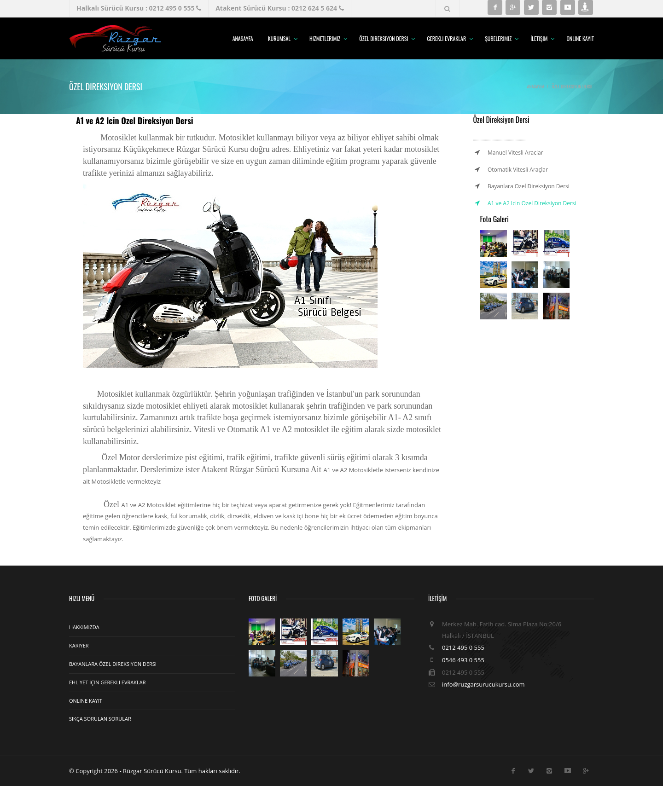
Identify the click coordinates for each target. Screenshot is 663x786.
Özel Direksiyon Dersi (383, 38)
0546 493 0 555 (463, 660)
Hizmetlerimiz (324, 38)
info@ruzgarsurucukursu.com (483, 684)
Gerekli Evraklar (446, 38)
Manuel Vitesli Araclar (515, 152)
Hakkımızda (84, 627)
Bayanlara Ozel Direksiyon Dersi (529, 186)
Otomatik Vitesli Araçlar (518, 169)
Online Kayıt (580, 38)
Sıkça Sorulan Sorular (100, 718)
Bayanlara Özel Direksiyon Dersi (113, 663)
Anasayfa (243, 38)
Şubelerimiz (498, 38)
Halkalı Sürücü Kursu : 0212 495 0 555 (138, 8)
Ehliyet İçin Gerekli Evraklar (107, 682)
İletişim (538, 38)
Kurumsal (279, 38)
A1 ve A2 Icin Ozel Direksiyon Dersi (532, 203)
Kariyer (79, 645)
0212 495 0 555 (463, 647)
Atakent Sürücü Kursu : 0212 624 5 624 (279, 8)
